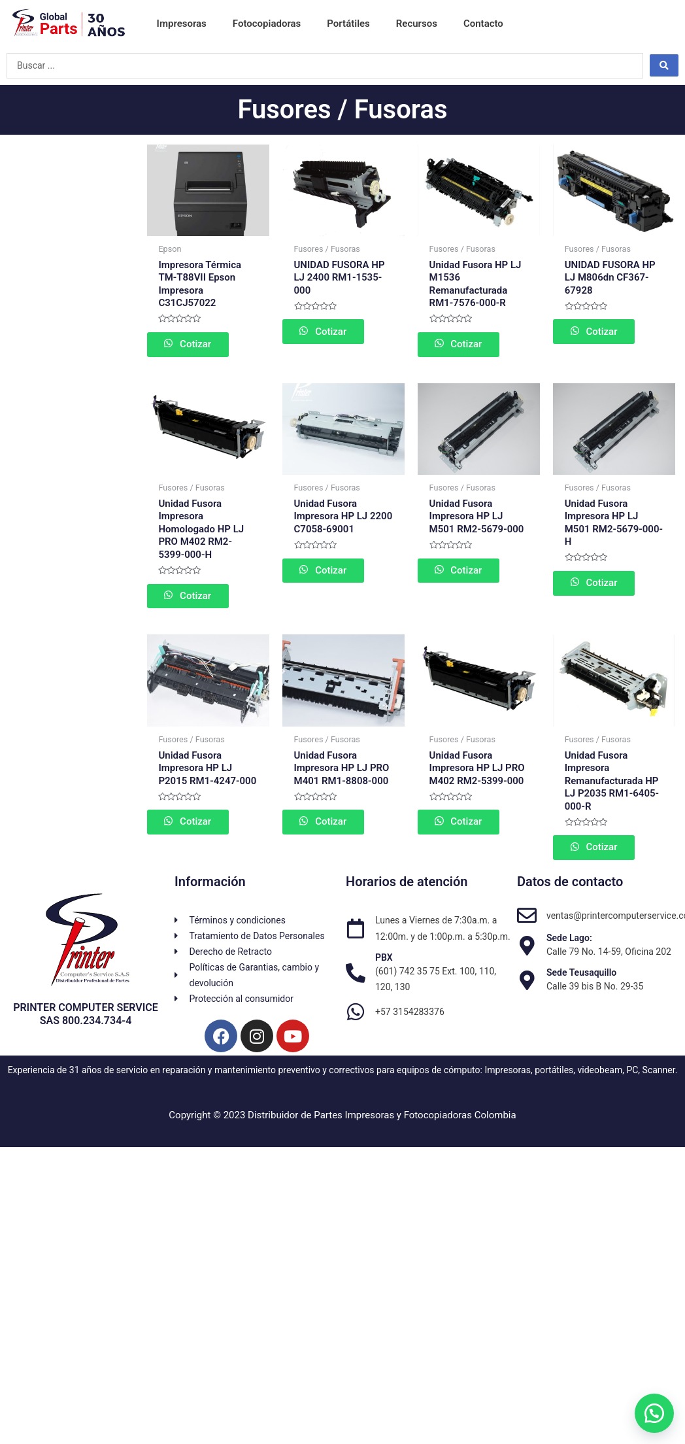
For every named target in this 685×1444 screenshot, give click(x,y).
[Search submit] (664, 65)
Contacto (483, 23)
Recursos (416, 23)
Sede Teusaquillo (581, 976)
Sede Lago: (569, 942)
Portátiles (348, 23)
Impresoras (182, 23)
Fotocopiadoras (267, 23)
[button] (652, 1411)
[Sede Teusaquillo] (527, 985)
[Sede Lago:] (527, 950)
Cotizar (203, 345)
